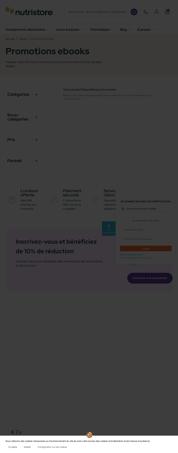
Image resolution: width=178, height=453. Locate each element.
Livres (22, 39)
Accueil (10, 39)
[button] (167, 12)
